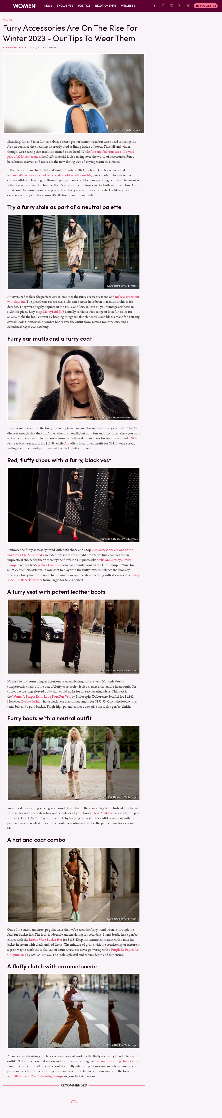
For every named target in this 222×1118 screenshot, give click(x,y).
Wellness (128, 5)
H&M (133, 438)
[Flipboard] (180, 6)
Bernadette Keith (16, 47)
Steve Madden (102, 812)
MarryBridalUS (53, 311)
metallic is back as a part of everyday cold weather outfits (52, 175)
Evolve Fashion (31, 701)
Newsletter (206, 5)
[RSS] (188, 6)
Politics (84, 5)
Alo (66, 443)
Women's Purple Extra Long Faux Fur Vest (41, 696)
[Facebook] (154, 6)
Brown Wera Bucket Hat (45, 939)
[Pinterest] (163, 6)
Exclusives (65, 5)
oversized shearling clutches (114, 1061)
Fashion (7, 20)
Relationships (105, 5)
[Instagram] (171, 6)
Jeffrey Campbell (50, 564)
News (48, 5)
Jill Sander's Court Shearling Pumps (38, 1076)
